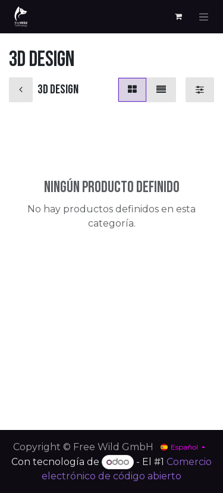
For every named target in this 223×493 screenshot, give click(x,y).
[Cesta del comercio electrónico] (178, 17)
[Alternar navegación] (204, 16)
